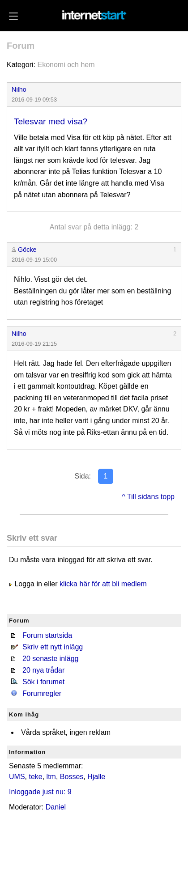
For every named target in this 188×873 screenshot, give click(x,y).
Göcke (27, 249)
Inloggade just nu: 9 (40, 792)
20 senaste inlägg (50, 658)
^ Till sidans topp (148, 496)
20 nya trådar (43, 670)
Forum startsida (47, 635)
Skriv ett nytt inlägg (52, 647)
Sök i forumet (43, 682)
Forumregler (41, 693)
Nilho (19, 89)
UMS (17, 776)
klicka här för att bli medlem (103, 584)
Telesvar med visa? (50, 121)
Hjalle (96, 776)
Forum (20, 46)
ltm (51, 776)
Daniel (56, 807)
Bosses (71, 776)
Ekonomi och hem (65, 64)
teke (35, 776)
